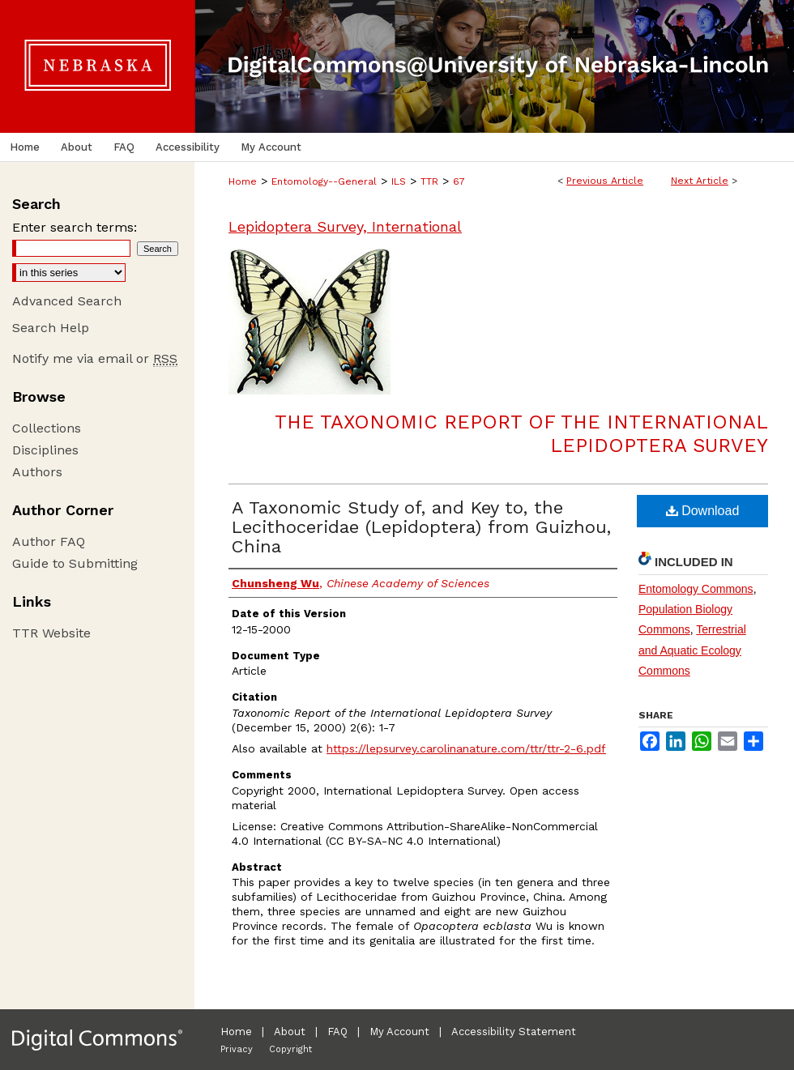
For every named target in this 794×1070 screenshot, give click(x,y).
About (289, 1031)
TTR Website (51, 633)
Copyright (290, 1049)
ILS (398, 181)
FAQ (337, 1031)
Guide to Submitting (75, 563)
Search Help (50, 327)
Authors (37, 472)
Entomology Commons (695, 588)
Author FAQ (48, 541)
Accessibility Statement (513, 1031)
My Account (399, 1031)
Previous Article (604, 180)
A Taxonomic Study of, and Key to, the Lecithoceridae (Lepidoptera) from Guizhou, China (421, 526)
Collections (46, 428)
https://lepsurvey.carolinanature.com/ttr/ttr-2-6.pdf (466, 748)
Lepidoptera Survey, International (345, 226)
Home (242, 181)
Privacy (236, 1049)
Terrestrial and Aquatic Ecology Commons (692, 649)
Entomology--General (324, 181)
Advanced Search (67, 301)
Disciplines (45, 450)
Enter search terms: (74, 227)
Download (703, 511)
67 (459, 181)
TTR (429, 181)
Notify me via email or (94, 358)
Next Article (699, 180)
